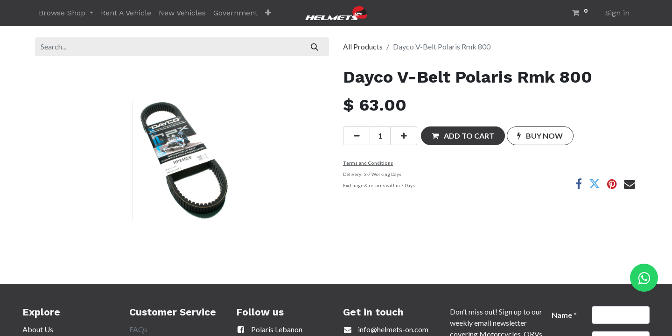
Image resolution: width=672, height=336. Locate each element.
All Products (363, 46)
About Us (37, 329)
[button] (268, 13)
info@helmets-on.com (393, 329)
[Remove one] (356, 135)
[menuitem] (126, 13)
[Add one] (403, 135)
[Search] (315, 46)
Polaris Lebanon (269, 329)
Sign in (617, 12)
